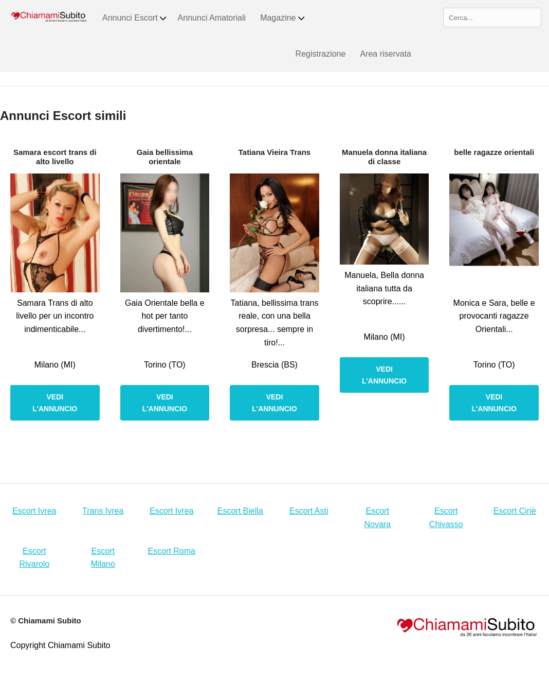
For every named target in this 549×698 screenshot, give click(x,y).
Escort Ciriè (514, 511)
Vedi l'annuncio (54, 402)
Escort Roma (171, 551)
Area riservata (385, 53)
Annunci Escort (135, 18)
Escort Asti (308, 511)
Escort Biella (240, 511)
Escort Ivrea (34, 511)
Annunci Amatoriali (212, 17)
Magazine (282, 18)
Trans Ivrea (102, 511)
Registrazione (321, 53)
